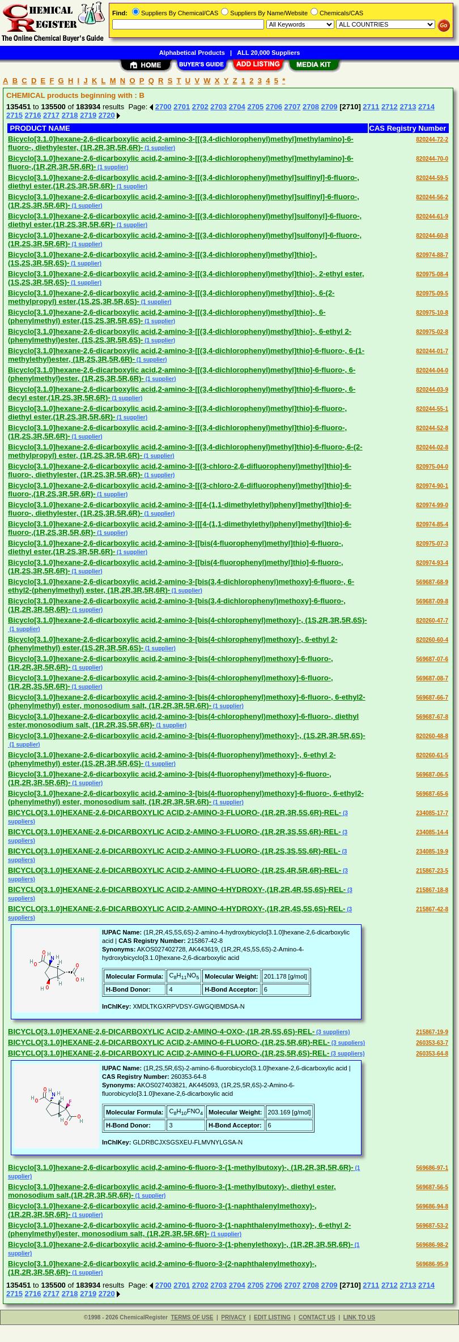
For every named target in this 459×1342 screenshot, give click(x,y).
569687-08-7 (432, 678)
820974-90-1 (432, 486)
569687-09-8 (432, 601)
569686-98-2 (432, 1245)
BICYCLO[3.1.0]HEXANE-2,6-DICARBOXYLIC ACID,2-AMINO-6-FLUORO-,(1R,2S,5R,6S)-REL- (168, 1053)
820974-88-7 (432, 255)
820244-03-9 (432, 390)
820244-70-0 (432, 159)
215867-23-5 (432, 871)
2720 (107, 115)
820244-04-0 (432, 370)
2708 (311, 106)
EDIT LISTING (272, 1317)
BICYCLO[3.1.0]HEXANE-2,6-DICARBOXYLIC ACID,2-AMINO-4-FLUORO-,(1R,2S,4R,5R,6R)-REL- (174, 870)
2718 (70, 115)
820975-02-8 (432, 332)
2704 (237, 106)
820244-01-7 (432, 351)
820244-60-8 (432, 236)
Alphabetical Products (192, 52)
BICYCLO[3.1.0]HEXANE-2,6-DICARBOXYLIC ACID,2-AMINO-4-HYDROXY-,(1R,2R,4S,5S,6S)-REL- (176, 908)
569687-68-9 (432, 582)
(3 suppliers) (332, 1032)
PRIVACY (233, 1317)
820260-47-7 (432, 621)
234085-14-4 (432, 832)
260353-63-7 (432, 1043)
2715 (14, 115)
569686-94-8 (432, 1206)
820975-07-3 (432, 544)
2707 (292, 106)
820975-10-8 (432, 313)
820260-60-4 (432, 640)
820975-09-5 (432, 293)
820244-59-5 (432, 178)
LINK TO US (359, 1317)
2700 (163, 106)
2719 (88, 115)
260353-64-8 (432, 1054)
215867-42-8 (432, 909)
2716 (33, 115)
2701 (181, 106)
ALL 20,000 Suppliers (268, 52)
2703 (218, 106)
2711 (371, 106)
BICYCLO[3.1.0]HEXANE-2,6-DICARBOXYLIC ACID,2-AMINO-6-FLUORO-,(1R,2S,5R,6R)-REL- (169, 1042)
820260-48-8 (432, 736)
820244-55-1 (432, 409)
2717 (51, 115)
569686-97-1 (432, 1168)
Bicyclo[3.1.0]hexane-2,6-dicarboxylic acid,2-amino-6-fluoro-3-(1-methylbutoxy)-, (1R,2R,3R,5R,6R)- (181, 1167)
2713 (408, 106)
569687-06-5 (432, 774)
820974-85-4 (432, 524)
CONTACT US (317, 1317)
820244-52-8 (432, 428)
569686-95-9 (432, 1264)
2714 (426, 106)
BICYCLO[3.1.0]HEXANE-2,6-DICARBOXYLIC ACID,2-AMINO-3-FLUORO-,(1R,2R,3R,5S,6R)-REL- (174, 812)
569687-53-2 (432, 1226)
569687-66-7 (432, 697)
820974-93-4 (432, 563)
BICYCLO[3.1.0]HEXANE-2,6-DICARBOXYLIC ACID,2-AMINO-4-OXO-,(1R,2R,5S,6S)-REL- (161, 1031)
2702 (200, 106)
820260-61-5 (432, 755)
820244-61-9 (432, 216)
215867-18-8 (432, 890)
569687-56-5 (432, 1187)
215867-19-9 (432, 1032)
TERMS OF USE (192, 1317)
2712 (389, 106)
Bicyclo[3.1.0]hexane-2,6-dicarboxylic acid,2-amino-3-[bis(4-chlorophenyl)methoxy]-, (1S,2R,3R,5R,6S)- (187, 620)
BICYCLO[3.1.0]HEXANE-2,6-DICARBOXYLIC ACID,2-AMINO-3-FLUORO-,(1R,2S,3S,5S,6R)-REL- (174, 851)
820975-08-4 (432, 274)
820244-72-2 (432, 139)
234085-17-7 (432, 813)
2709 (329, 106)
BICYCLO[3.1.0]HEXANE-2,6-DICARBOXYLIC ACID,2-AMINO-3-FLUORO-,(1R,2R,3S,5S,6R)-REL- (174, 832)
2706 (274, 106)
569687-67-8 (432, 717)
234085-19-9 (432, 851)
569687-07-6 (432, 659)
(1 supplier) (159, 148)
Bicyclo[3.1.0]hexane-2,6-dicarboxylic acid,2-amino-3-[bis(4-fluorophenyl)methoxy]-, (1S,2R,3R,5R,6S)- (187, 735)
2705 (255, 106)
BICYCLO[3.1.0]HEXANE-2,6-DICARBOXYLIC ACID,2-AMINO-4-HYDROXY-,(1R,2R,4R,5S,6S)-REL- (177, 889)
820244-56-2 (432, 197)
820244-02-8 (432, 447)
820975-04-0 (432, 467)
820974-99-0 (432, 505)
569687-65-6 (432, 794)
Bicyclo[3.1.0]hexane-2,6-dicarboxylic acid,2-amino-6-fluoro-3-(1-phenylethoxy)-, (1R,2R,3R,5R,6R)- (180, 1244)
